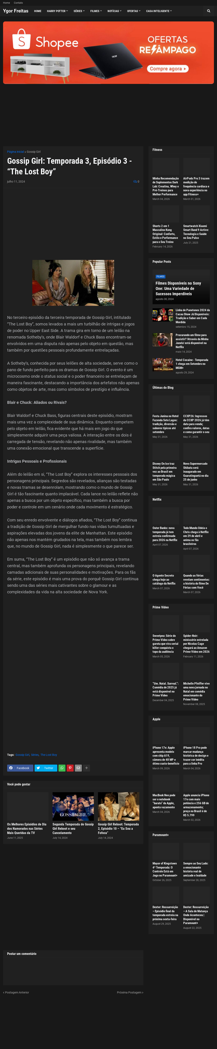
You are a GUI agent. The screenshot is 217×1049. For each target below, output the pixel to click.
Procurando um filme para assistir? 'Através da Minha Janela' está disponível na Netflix (192, 341)
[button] (208, 11)
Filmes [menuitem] (94, 11)
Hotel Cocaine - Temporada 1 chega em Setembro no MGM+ (192, 364)
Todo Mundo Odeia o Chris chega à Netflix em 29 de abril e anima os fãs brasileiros (196, 536)
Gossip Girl (33, 151)
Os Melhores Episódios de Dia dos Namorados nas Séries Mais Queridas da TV (26, 828)
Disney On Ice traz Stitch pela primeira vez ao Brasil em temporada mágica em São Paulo (165, 471)
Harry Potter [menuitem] (56, 11)
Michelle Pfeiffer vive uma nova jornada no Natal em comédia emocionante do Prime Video (196, 691)
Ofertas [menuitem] (132, 11)
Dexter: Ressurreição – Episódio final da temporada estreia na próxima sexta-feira (165, 913)
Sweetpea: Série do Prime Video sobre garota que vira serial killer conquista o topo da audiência (165, 644)
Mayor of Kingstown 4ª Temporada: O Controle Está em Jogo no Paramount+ (165, 869)
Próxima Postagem (129, 992)
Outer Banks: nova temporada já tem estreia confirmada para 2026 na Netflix (165, 534)
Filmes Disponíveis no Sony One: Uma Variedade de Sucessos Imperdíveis (178, 288)
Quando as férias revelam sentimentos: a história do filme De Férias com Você (196, 581)
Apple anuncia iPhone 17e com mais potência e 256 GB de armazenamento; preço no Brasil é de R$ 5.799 (196, 805)
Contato (18, 2)
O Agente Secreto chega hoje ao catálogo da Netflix (164, 579)
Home (6, 2)
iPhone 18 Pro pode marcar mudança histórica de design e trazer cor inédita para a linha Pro (195, 755)
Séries (35, 754)
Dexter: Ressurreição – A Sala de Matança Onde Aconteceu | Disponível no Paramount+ (196, 915)
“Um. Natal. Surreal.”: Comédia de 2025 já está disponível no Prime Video (166, 689)
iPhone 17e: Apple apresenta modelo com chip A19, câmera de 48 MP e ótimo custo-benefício (166, 755)
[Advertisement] (108, 112)
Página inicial (15, 151)
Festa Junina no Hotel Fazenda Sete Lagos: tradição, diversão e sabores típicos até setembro (166, 424)
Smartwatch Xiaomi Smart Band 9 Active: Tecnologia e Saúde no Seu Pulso (196, 232)
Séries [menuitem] (78, 11)
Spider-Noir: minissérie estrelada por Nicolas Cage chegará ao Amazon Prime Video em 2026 (196, 644)
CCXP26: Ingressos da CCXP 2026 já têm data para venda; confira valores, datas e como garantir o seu (196, 424)
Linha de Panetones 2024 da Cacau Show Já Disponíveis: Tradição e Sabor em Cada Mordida (193, 316)
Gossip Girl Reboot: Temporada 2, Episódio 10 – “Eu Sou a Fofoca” (118, 828)
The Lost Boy (48, 754)
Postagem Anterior (17, 992)
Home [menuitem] (37, 11)
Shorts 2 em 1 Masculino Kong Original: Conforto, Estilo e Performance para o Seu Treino (165, 234)
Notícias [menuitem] (113, 11)
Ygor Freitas (15, 11)
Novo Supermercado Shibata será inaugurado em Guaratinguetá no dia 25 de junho (195, 471)
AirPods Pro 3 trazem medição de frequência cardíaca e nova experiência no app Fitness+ (196, 186)
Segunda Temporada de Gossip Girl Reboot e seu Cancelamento (73, 828)
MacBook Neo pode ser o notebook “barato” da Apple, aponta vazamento (164, 801)
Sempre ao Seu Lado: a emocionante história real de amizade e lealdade (195, 869)
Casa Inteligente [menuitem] (157, 11)
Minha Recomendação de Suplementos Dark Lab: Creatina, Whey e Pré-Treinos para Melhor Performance (166, 186)
